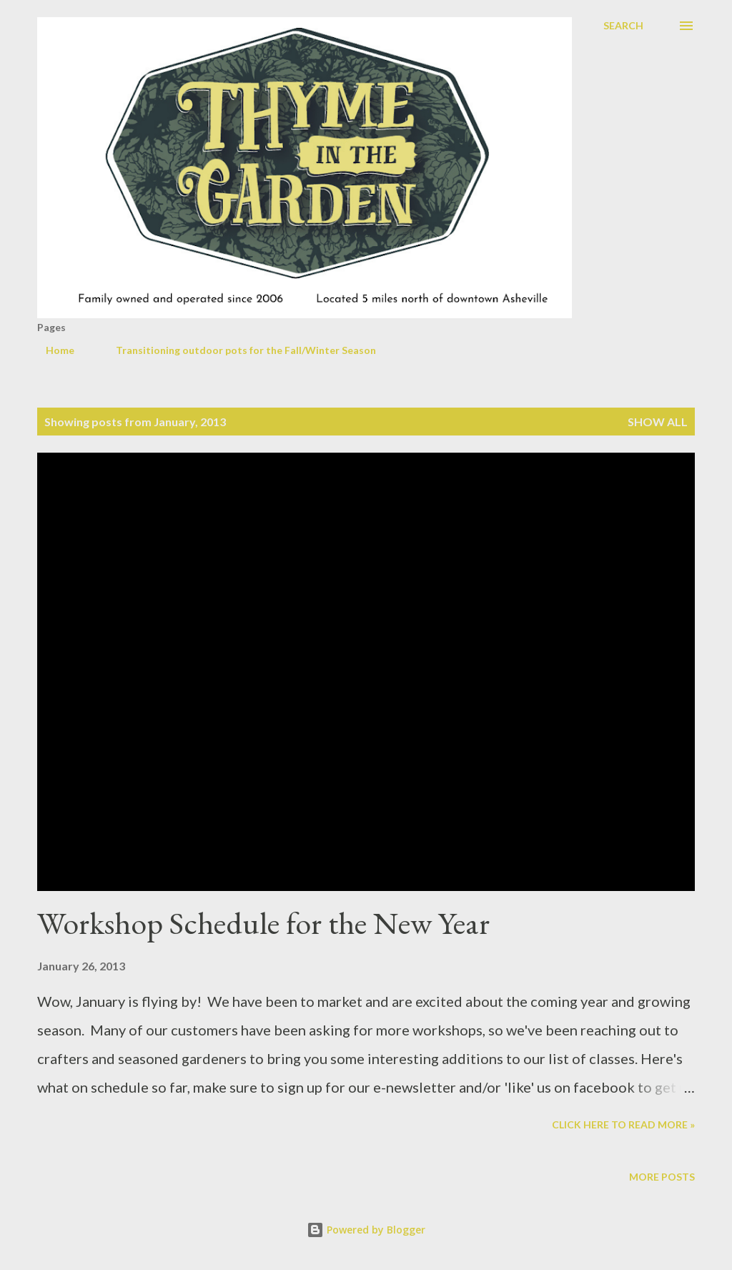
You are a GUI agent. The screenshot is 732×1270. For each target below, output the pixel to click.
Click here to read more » (623, 1124)
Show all (658, 421)
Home (51, 350)
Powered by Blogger (366, 1229)
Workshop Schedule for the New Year (263, 922)
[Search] (623, 25)
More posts (662, 1177)
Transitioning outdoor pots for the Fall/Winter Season (237, 350)
